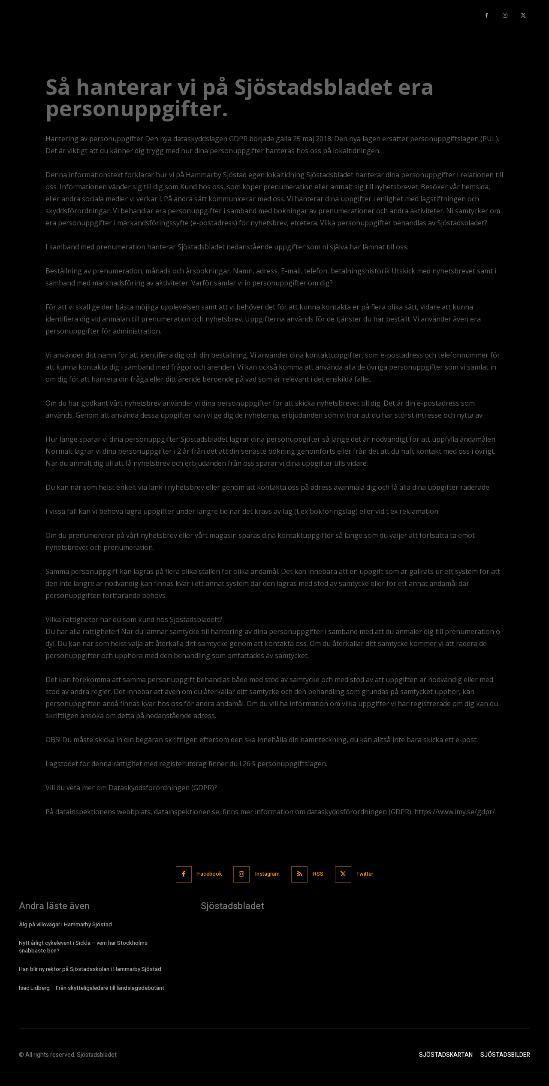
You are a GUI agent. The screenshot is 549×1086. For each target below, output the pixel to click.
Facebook (207, 874)
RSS (319, 874)
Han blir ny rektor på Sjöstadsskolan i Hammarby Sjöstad (90, 969)
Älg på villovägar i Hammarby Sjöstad (65, 924)
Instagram (267, 874)
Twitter (368, 874)
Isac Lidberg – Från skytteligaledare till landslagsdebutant (91, 987)
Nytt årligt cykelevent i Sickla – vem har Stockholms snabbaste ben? (83, 946)
